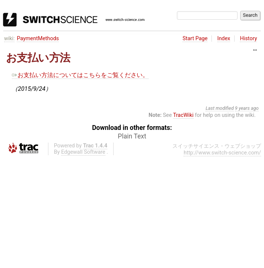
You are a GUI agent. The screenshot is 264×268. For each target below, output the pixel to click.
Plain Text (132, 136)
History (248, 38)
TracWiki (183, 115)
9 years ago (247, 108)
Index (223, 38)
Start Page (194, 38)
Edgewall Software (83, 152)
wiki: (9, 38)
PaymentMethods (38, 38)
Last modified (220, 108)
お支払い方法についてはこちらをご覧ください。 (80, 75)
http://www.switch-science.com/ (222, 153)
